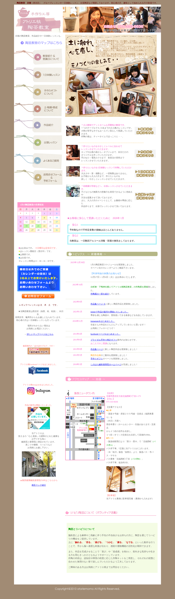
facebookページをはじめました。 (106, 334)
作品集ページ (97, 349)
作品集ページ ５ (98, 304)
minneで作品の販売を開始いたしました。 (110, 312)
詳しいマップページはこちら (40, 334)
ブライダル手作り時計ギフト (104, 340)
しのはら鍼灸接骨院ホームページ (106, 364)
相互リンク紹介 (39, 485)
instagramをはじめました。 (103, 321)
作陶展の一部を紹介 (100, 294)
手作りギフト (97, 358)
